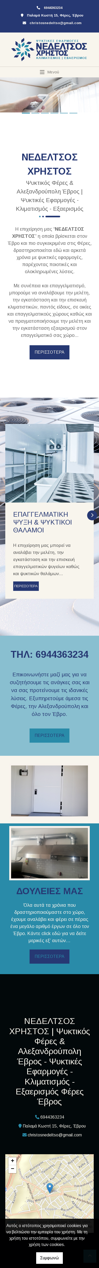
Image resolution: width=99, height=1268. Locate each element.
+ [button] (12, 1161)
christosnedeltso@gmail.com (56, 23)
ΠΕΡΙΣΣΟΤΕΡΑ (49, 352)
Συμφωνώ (49, 1258)
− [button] (12, 1169)
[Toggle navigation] (49, 72)
